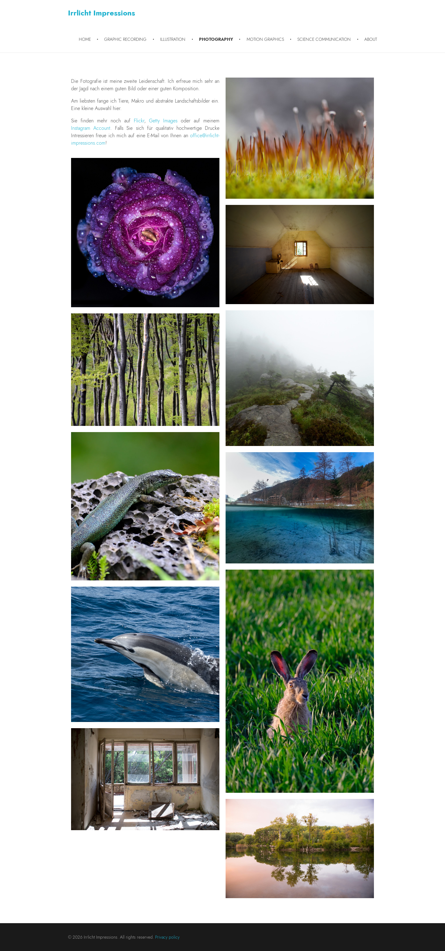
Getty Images (163, 120)
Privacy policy (167, 937)
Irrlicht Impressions (101, 12)
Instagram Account (90, 128)
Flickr (139, 120)
